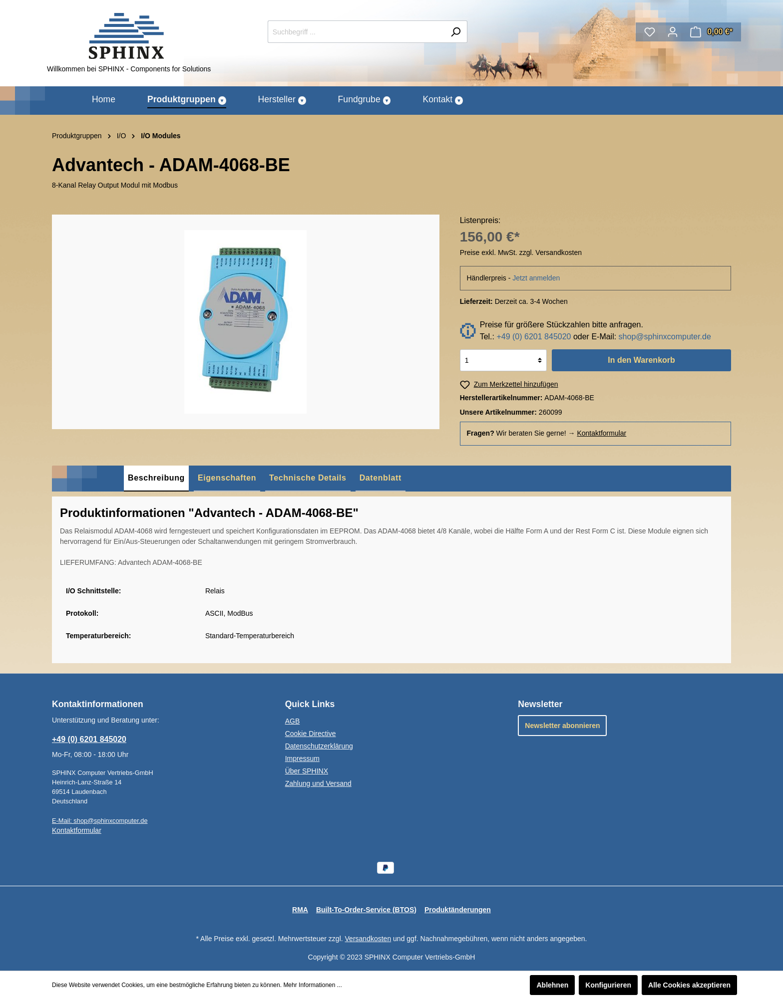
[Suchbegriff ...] (356, 31)
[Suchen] (455, 31)
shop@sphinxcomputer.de (665, 336)
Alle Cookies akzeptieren (689, 985)
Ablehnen (552, 985)
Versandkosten (368, 939)
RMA (300, 910)
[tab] (156, 479)
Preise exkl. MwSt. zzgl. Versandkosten (521, 252)
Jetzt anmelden (536, 278)
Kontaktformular (601, 433)
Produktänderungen (457, 910)
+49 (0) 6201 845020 (533, 336)
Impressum (302, 758)
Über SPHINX (306, 771)
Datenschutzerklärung (319, 746)
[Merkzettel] (649, 31)
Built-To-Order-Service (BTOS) (366, 910)
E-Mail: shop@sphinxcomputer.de (100, 820)
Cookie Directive (310, 734)
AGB (292, 721)
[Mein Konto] (672, 31)
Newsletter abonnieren (562, 726)
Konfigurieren (608, 985)
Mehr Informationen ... (312, 985)
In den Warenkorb (641, 360)
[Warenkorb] (711, 31)
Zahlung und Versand (318, 783)
